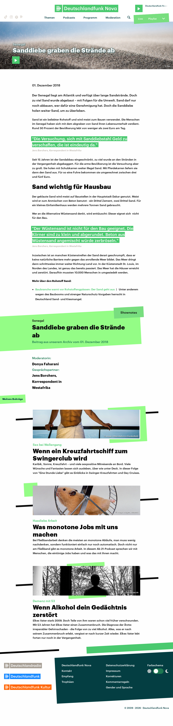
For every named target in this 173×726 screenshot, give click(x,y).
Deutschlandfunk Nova (76, 665)
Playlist (152, 18)
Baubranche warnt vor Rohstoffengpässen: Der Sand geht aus (75, 289)
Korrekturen (113, 676)
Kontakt (67, 670)
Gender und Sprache (119, 687)
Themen (49, 17)
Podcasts (69, 17)
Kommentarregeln (117, 681)
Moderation (113, 17)
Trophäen (68, 681)
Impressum (113, 670)
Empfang (67, 676)
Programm (90, 17)
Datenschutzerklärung (120, 665)
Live (140, 18)
